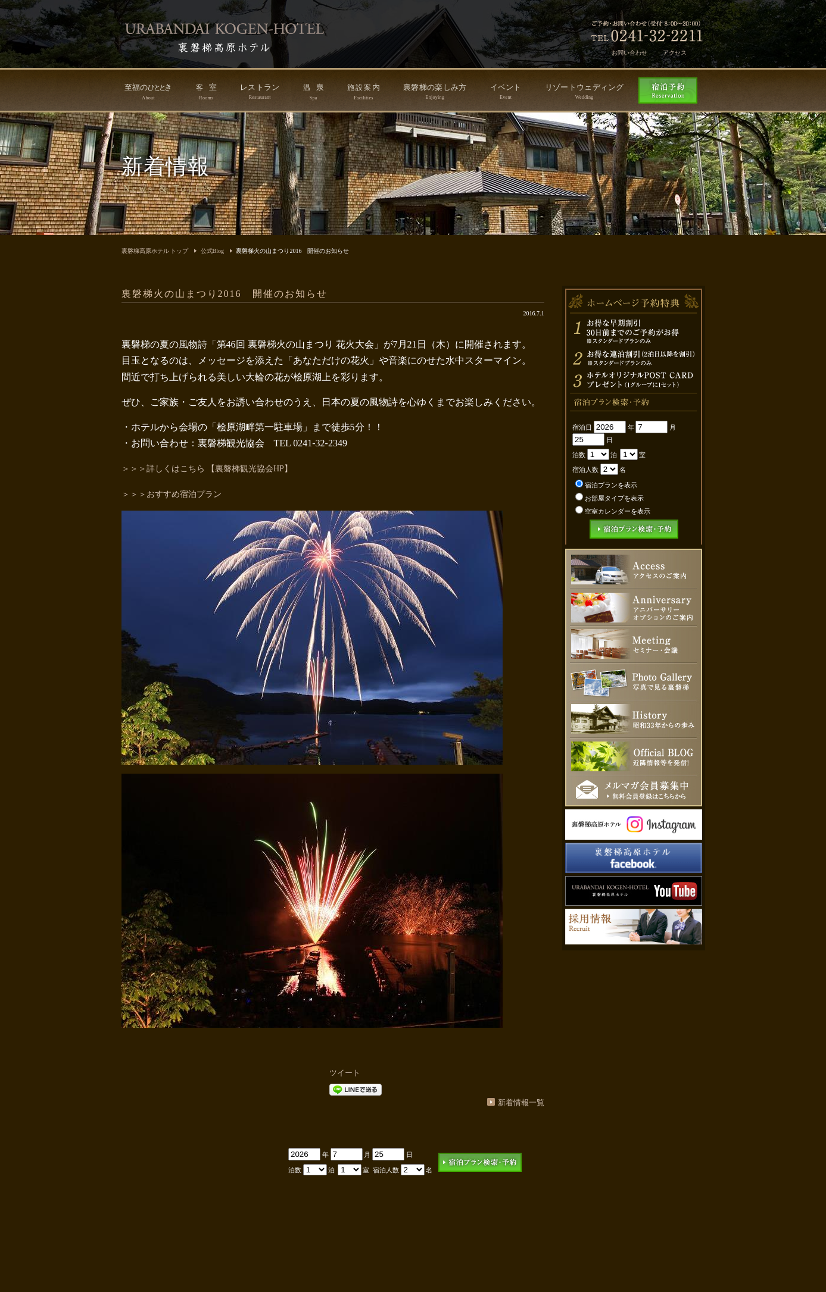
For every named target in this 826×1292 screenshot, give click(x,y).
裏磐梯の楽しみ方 (434, 91)
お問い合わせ (629, 52)
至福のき (148, 92)
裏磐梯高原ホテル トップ (155, 251)
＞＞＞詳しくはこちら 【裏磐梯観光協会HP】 (206, 468)
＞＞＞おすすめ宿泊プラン (171, 494)
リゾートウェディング (584, 91)
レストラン (260, 91)
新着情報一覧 (521, 1102)
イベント (506, 91)
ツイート (344, 1072)
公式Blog (212, 251)
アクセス (675, 52)
